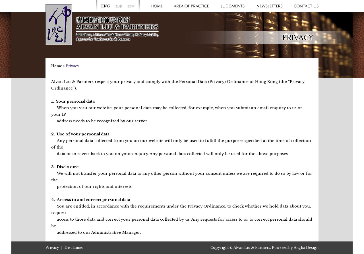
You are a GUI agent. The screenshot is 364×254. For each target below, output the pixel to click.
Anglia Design (306, 247)
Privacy (52, 247)
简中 (131, 6)
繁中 (118, 6)
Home (56, 66)
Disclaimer (74, 247)
